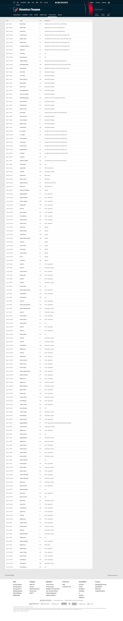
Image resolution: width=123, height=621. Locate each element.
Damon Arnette (23, 360)
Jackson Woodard (24, 474)
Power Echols (23, 223)
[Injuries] (60, 15)
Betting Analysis (17, 591)
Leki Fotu (22, 208)
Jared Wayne (23, 234)
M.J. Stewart (23, 131)
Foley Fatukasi (23, 101)
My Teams (98, 589)
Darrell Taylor (23, 286)
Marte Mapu (23, 24)
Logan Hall (22, 49)
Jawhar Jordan (23, 397)
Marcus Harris (23, 364)
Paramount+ (33, 591)
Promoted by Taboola (113, 575)
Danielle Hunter (23, 149)
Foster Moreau (23, 35)
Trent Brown (23, 142)
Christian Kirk (23, 127)
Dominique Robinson (24, 46)
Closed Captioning (51, 593)
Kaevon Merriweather (25, 238)
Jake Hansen (23, 175)
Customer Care (66, 587)
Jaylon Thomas (23, 271)
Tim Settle (22, 75)
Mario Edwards (23, 57)
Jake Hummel (23, 68)
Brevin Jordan (23, 179)
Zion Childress (23, 567)
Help (63, 584)
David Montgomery (24, 97)
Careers (32, 587)
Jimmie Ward (23, 164)
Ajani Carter (22, 186)
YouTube (81, 584)
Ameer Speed (23, 212)
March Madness (17, 593)
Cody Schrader (23, 408)
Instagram (82, 589)
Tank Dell (22, 171)
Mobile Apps (16, 595)
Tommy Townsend (24, 94)
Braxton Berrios (23, 79)
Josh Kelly (22, 260)
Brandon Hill (22, 205)
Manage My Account (101, 584)
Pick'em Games (17, 584)
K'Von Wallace (23, 216)
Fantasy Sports (17, 587)
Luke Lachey (23, 249)
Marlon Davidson (24, 197)
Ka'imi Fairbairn (23, 138)
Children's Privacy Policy (53, 589)
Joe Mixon (22, 157)
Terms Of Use (50, 584)
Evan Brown (22, 31)
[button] (99, 9)
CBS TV (31, 593)
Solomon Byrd (23, 253)
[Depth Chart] (43, 15)
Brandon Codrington (24, 190)
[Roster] (36, 15)
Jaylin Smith (22, 168)
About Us (32, 584)
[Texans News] (16, 15)
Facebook (81, 591)
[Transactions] (52, 15)
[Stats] (31, 15)
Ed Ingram (22, 153)
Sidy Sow (22, 242)
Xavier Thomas (23, 230)
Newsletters (98, 587)
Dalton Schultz (23, 146)
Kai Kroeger (22, 112)
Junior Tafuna (23, 245)
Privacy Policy (50, 587)
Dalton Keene (23, 548)
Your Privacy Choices (52, 591)
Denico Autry (23, 86)
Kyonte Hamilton (24, 182)
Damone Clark (23, 109)
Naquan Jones (23, 38)
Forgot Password (100, 591)
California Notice (50, 595)
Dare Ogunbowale (24, 90)
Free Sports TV (17, 589)
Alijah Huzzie (23, 349)
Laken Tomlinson (24, 460)
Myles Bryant (23, 83)
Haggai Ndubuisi (23, 194)
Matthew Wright (24, 489)
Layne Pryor (22, 227)
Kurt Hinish (22, 53)
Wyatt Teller (23, 27)
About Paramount (35, 589)
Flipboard (81, 597)
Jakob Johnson (23, 219)
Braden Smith (23, 42)
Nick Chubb (22, 72)
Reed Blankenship (24, 64)
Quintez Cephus (23, 201)
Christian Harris (23, 116)
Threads (81, 595)
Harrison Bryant (23, 120)
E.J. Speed (22, 134)
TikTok (80, 587)
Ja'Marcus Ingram (24, 160)
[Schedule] (25, 15)
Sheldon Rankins (24, 61)
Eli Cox (21, 256)
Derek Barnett (23, 105)
